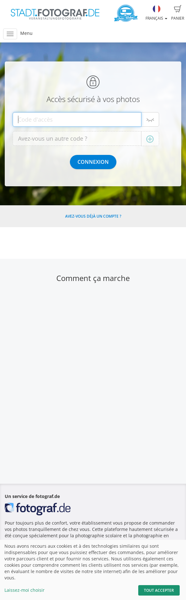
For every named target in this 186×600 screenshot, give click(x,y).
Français (156, 13)
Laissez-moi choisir (24, 590)
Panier (177, 13)
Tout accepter (159, 590)
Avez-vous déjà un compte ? (93, 216)
